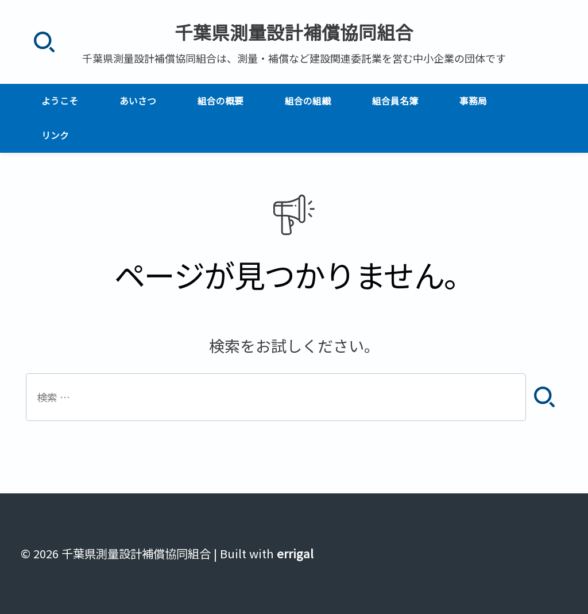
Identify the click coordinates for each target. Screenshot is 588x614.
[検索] (44, 42)
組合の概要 (220, 100)
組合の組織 (308, 100)
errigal (295, 553)
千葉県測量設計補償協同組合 (294, 31)
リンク (55, 135)
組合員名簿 (395, 100)
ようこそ (59, 100)
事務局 (473, 100)
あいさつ (137, 100)
